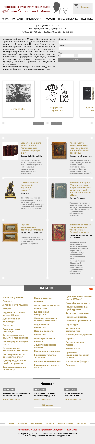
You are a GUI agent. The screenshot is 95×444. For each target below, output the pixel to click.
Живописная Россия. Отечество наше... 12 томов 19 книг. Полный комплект (81, 228)
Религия (38, 301)
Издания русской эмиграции (11, 330)
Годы (60, 52)
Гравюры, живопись (76, 317)
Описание (63, 39)
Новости (50, 18)
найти (75, 60)
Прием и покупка (68, 18)
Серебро (70, 338)
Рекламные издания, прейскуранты (77, 308)
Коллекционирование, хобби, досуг (14, 368)
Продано (70, 365)
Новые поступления (12, 297)
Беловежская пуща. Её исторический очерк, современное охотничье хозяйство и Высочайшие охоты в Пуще (81, 188)
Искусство (7, 325)
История (6, 308)
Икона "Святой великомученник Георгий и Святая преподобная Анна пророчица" (80, 147)
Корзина (85, 7)
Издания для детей (44, 331)
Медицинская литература (41, 325)
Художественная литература (11, 320)
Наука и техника (43, 298)
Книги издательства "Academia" (45, 356)
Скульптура (72, 324)
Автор (61, 46)
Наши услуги (33, 18)
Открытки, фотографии (78, 320)
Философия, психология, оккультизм (47, 306)
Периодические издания (47, 361)
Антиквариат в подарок (15, 304)
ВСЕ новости (47, 405)
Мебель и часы (73, 348)
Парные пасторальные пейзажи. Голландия (32, 227)
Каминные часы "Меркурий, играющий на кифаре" (29, 186)
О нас (5, 18)
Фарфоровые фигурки (77, 361)
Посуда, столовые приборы (75, 343)
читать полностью (11, 399)
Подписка (87, 18)
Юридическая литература (41, 313)
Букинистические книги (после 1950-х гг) (79, 298)
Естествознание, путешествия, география (15, 349)
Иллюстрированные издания (44, 339)
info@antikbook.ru (40, 436)
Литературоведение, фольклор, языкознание (15, 336)
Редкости (7, 301)
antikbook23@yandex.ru (59, 436)
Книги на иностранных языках (46, 366)
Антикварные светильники (73, 329)
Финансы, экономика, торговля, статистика (46, 319)
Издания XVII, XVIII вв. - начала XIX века (14, 313)
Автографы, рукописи (77, 313)
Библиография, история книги (15, 343)
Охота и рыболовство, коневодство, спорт (14, 355)
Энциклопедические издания (45, 346)
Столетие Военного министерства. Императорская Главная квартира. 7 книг (31, 147)
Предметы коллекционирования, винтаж (78, 355)
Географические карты (78, 303)
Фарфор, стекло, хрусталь (79, 334)
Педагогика (40, 334)
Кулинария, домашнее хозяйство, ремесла (14, 362)
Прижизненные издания (47, 351)
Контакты (17, 18)
